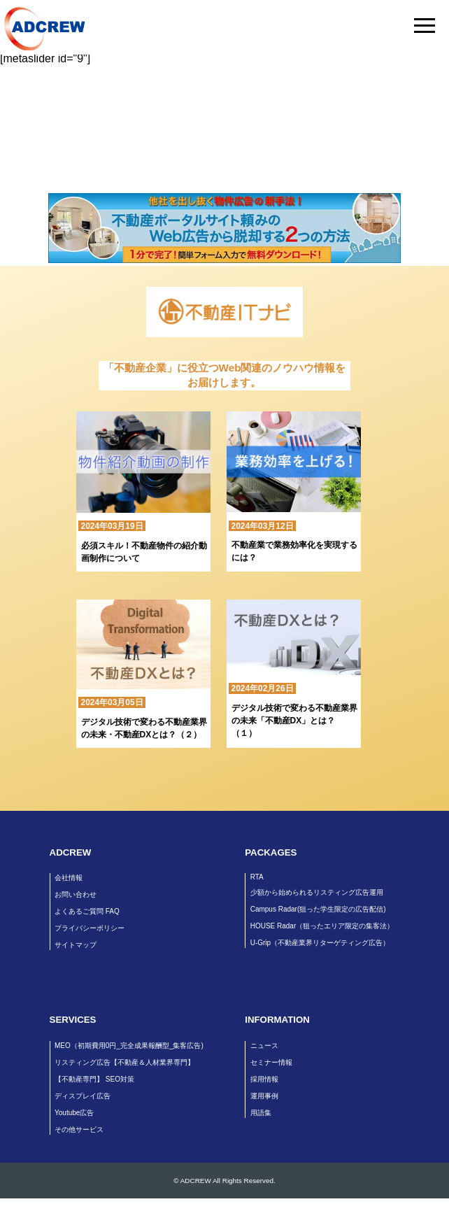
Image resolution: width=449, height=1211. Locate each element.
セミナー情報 (271, 1062)
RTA (257, 877)
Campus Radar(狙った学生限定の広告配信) (318, 909)
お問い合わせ (76, 894)
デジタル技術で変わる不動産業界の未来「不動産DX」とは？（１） (294, 720)
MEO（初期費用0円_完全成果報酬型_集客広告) (129, 1045)
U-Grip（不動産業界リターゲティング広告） (320, 943)
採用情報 (264, 1079)
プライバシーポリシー (89, 928)
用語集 (260, 1113)
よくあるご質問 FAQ (87, 911)
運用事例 (264, 1096)
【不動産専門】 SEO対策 (94, 1079)
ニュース (264, 1045)
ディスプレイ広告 (83, 1096)
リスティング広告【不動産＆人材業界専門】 (124, 1062)
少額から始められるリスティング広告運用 (316, 892)
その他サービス (79, 1129)
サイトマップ (76, 945)
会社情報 (69, 877)
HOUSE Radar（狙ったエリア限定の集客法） (322, 926)
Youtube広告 (74, 1113)
